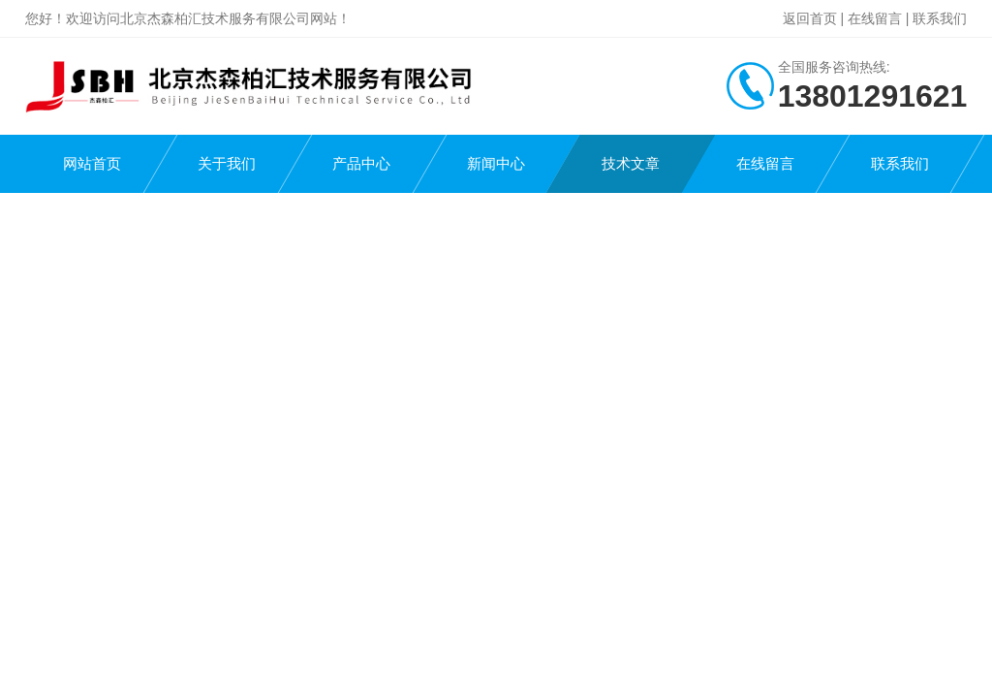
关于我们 (227, 163)
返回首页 (810, 18)
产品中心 (361, 163)
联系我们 (940, 18)
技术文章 (631, 163)
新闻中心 (496, 163)
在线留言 (875, 18)
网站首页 (92, 163)
